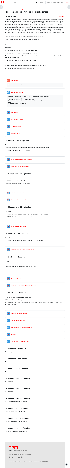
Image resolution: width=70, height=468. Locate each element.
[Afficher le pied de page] (66, 464)
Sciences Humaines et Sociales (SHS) (14, 9)
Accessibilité (11, 461)
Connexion (66, 2)
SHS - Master (27, 9)
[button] (40, 2)
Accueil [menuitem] (14, 2)
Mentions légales (18, 461)
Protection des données (28, 461)
